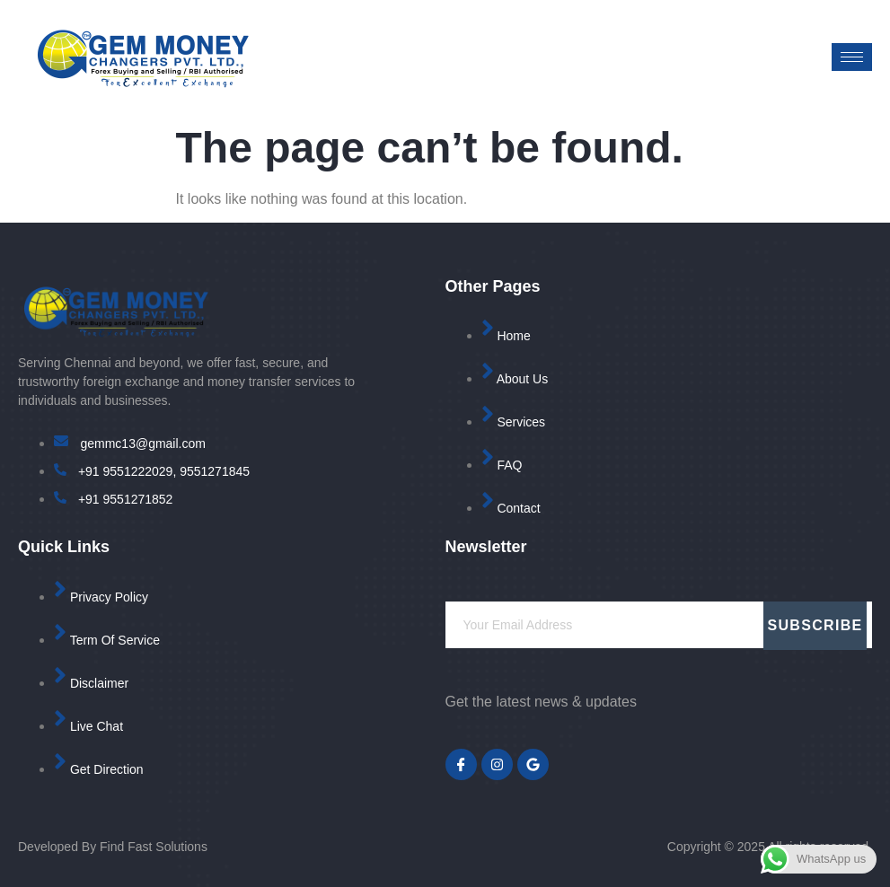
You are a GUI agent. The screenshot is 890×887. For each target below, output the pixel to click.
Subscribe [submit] (815, 625)
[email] (659, 625)
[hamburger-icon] (852, 57)
